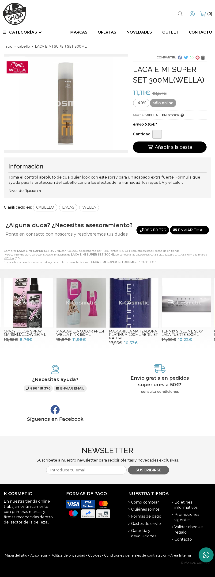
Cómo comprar (145, 502)
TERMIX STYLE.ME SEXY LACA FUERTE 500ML (182, 333)
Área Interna (180, 555)
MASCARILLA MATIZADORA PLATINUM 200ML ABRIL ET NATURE (133, 334)
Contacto (183, 539)
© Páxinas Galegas (195, 563)
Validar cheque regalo (188, 529)
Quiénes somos (145, 509)
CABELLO (157, 254)
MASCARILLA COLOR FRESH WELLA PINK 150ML (81, 333)
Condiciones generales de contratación (135, 555)
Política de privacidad (68, 555)
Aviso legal (39, 555)
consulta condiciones (160, 392)
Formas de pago (146, 516)
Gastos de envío (146, 523)
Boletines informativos (185, 505)
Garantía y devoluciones (143, 533)
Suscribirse (149, 470)
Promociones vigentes (186, 517)
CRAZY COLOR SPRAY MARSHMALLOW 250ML (25, 333)
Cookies (94, 555)
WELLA (9, 258)
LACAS (180, 254)
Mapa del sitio (16, 555)
